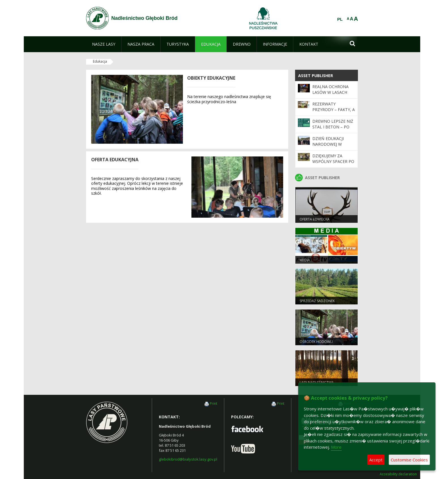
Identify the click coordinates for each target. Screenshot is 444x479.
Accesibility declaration (398, 474)
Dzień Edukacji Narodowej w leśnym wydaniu (330, 144)
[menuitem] (103, 44)
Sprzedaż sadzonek (317, 300)
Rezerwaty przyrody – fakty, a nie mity (333, 109)
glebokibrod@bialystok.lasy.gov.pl (188, 459)
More (336, 447)
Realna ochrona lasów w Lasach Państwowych (330, 92)
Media (305, 260)
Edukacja (100, 61)
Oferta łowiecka (315, 219)
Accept (376, 460)
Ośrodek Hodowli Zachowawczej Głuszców (323, 344)
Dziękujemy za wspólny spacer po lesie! (333, 161)
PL (340, 19)
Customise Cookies (409, 460)
